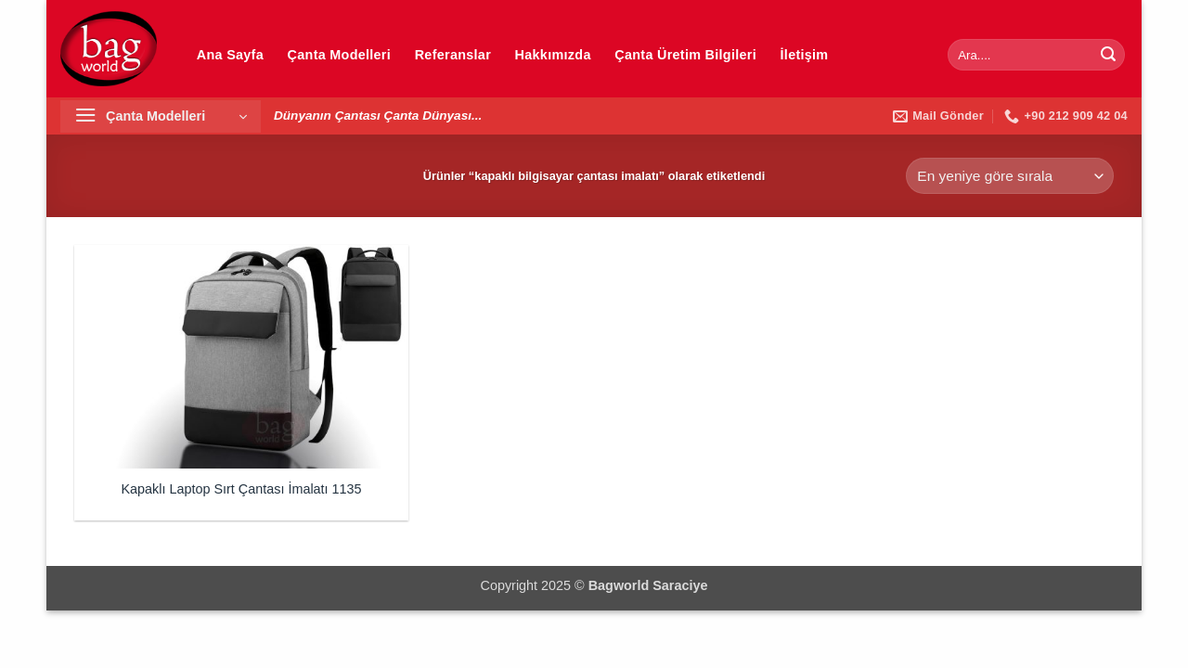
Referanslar (453, 54)
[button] (160, 116)
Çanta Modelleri (339, 54)
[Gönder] (1108, 55)
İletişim (805, 54)
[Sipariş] (1010, 176)
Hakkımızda (553, 54)
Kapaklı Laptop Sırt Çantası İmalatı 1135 (241, 489)
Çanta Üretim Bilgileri (685, 54)
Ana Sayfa (230, 54)
